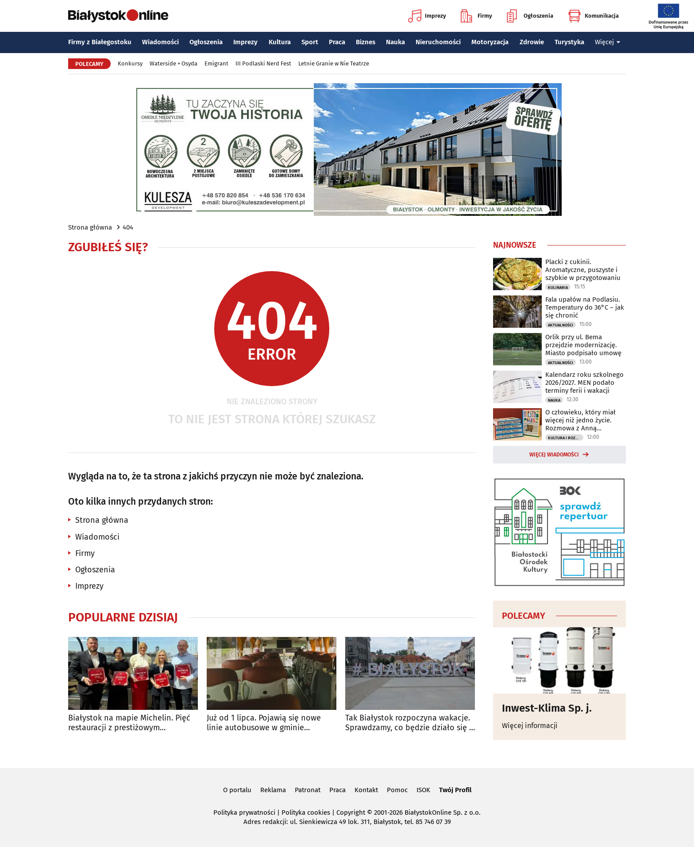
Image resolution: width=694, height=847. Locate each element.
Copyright (350, 812)
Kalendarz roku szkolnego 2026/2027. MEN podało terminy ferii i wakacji (584, 383)
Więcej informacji (530, 725)
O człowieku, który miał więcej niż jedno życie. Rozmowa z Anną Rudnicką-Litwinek (580, 420)
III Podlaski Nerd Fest (263, 63)
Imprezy (427, 16)
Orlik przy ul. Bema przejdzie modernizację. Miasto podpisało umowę (583, 345)
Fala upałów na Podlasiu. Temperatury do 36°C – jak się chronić (584, 307)
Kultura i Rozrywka (565, 438)
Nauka (395, 42)
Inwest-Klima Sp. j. (547, 708)
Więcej (608, 42)
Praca (337, 42)
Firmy (476, 16)
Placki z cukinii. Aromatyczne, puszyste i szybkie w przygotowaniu (583, 270)
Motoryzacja (490, 42)
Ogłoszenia (530, 16)
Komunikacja (593, 16)
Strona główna (90, 227)
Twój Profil (455, 790)
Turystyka (569, 42)
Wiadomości (160, 42)
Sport (309, 42)
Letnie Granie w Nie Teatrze (333, 63)
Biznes (365, 42)
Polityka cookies (305, 812)
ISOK (423, 790)
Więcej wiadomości (554, 455)
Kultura (280, 42)
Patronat (307, 790)
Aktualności (560, 325)
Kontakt (366, 790)
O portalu (237, 790)
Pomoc (397, 790)
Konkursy (130, 63)
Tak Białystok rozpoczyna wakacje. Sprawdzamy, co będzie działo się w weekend (410, 722)
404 (128, 227)
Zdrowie (532, 42)
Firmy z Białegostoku (99, 42)
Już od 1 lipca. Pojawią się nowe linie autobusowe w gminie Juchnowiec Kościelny (264, 722)
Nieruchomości (438, 42)
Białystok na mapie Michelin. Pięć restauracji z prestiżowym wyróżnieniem (129, 722)
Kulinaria (558, 287)
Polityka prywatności (244, 812)
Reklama (273, 790)
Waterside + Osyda (173, 63)
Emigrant (216, 63)
